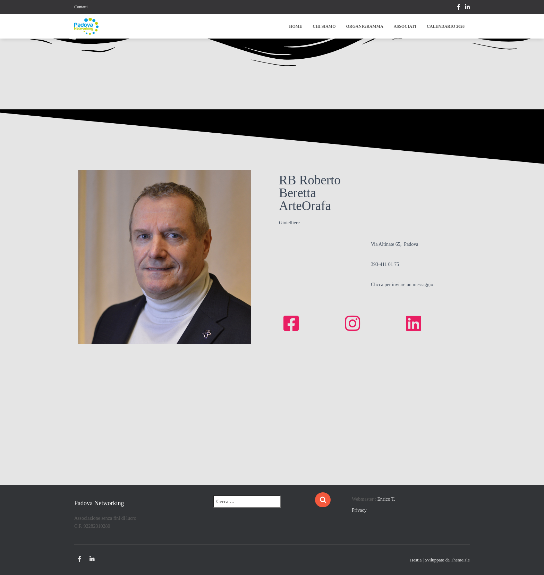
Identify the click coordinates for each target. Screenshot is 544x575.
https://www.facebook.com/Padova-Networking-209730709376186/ (458, 8)
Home (295, 26)
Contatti (81, 7)
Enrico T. (386, 499)
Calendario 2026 (446, 26)
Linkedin (467, 8)
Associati (405, 26)
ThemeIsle (460, 559)
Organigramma (364, 26)
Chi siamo (324, 26)
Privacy (359, 510)
